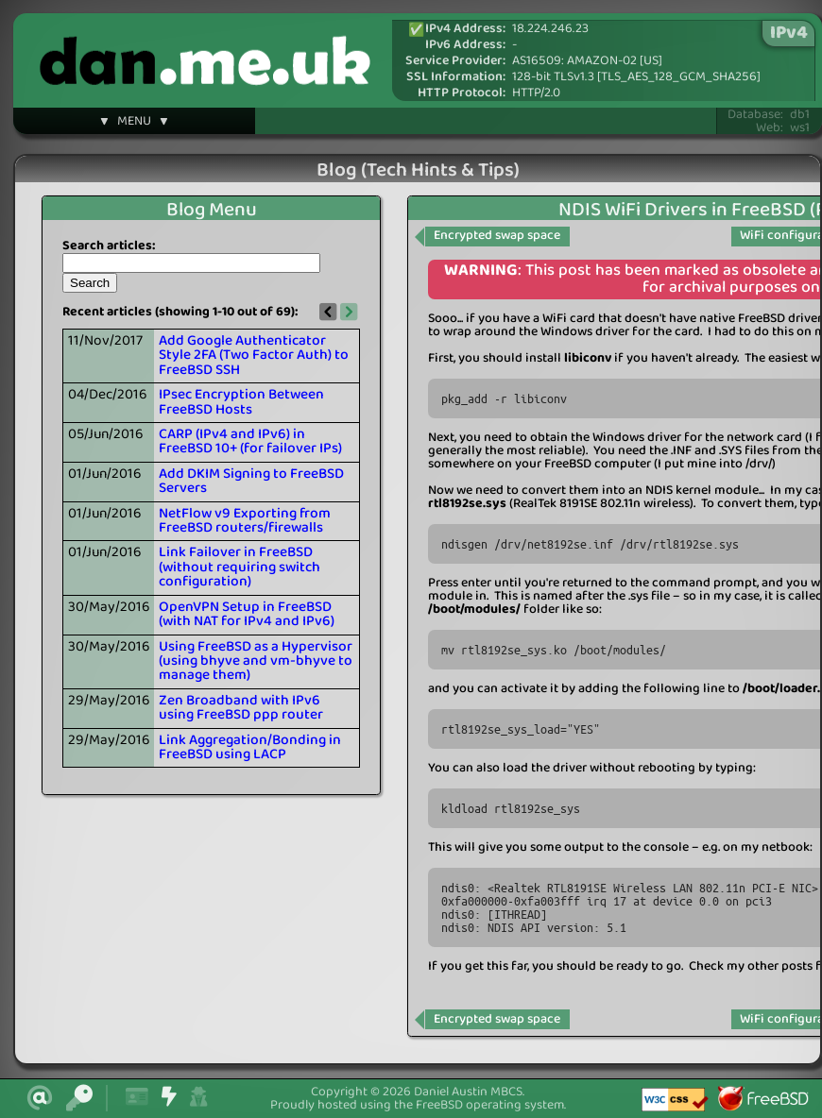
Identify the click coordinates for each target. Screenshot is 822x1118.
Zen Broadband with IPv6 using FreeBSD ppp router (241, 707)
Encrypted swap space (497, 235)
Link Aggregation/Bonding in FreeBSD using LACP (250, 747)
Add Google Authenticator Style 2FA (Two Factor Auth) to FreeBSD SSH (254, 355)
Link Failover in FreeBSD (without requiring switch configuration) (239, 567)
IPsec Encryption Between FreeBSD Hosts (241, 401)
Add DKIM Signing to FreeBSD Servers (251, 481)
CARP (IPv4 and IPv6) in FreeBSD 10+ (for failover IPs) (250, 441)
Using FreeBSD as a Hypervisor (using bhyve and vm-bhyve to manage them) (255, 661)
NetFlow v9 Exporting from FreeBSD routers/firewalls (245, 520)
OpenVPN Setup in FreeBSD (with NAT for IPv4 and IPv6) (246, 614)
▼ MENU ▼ (134, 123)
